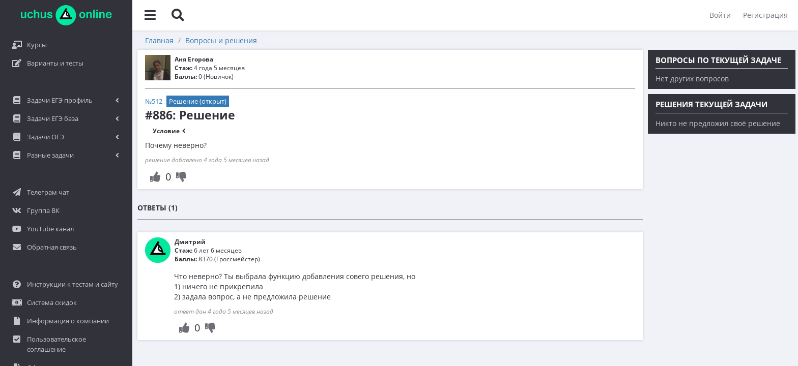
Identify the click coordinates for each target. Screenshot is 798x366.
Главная (159, 40)
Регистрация (765, 15)
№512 (153, 101)
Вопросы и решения (221, 40)
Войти (720, 15)
